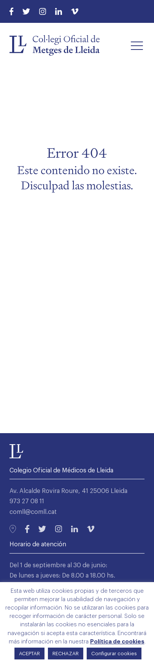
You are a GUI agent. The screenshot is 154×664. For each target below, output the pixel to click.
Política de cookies (117, 642)
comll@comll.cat (33, 512)
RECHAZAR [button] (65, 653)
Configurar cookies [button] (114, 653)
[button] (136, 45)
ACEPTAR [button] (29, 653)
